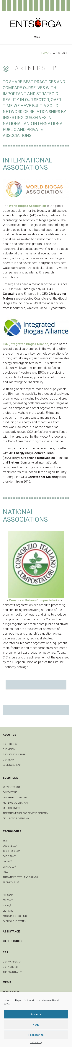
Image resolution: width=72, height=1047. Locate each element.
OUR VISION (9, 749)
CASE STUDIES (12, 941)
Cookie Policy (36, 1042)
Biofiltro (8, 911)
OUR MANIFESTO (12, 961)
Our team (8, 759)
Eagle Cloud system (15, 921)
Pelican (8, 895)
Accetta (36, 1014)
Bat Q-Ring (9, 856)
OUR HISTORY (10, 744)
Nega (36, 1024)
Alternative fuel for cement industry (25, 813)
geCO (7, 905)
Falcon (8, 900)
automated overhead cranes (20, 877)
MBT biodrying (11, 808)
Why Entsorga (11, 787)
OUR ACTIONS (10, 967)
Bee (5, 840)
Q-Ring (7, 861)
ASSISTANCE (11, 931)
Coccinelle (10, 846)
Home (45, 53)
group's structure (14, 754)
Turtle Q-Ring (11, 851)
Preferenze (36, 1035)
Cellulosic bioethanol (16, 818)
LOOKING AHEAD (12, 765)
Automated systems (15, 916)
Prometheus (11, 882)
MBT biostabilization (15, 803)
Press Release (11, 991)
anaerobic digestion (15, 797)
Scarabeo (9, 867)
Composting (10, 792)
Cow (5, 872)
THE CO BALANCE (12, 972)
